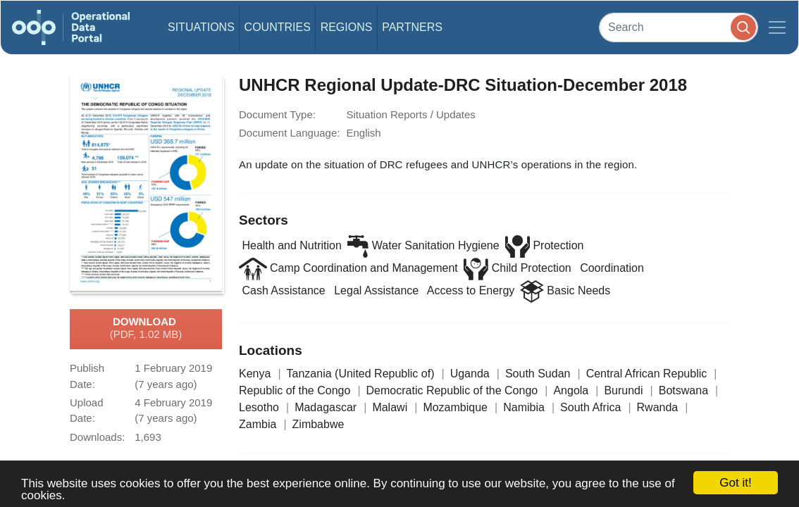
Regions (347, 27)
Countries (277, 27)
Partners (412, 27)
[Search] (678, 27)
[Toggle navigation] (777, 27)
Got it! (735, 482)
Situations (201, 27)
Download (146, 329)
